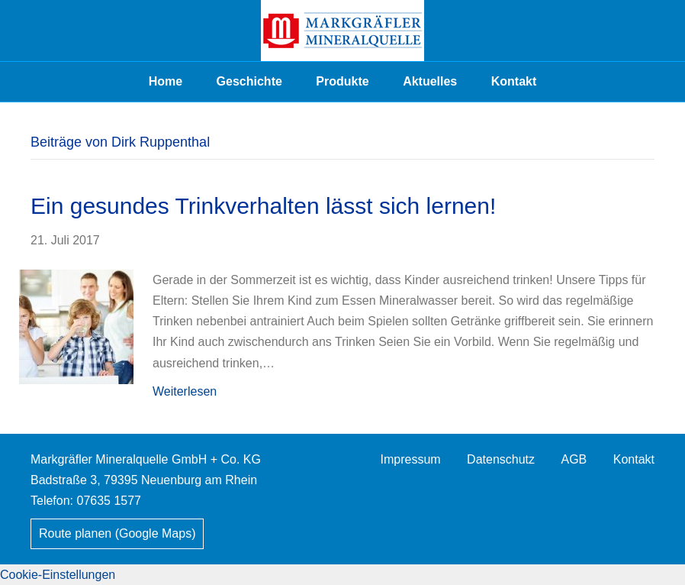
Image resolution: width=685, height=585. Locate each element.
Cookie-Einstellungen (57, 574)
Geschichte (249, 81)
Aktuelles (430, 81)
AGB (574, 459)
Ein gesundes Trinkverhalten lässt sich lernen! (263, 205)
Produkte (342, 81)
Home (165, 81)
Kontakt (514, 81)
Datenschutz (501, 459)
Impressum (411, 459)
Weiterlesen (185, 391)
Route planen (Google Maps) (117, 533)
